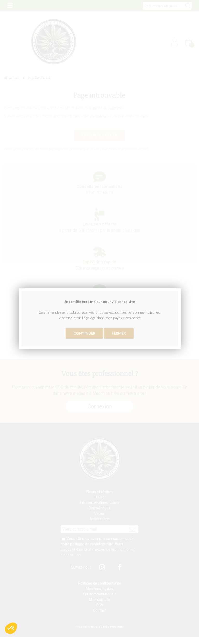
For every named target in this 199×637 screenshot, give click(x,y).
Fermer (119, 333)
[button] (11, 628)
